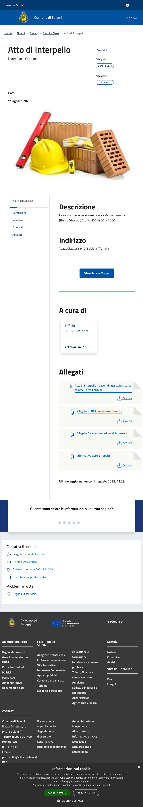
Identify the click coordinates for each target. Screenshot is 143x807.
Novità (21, 33)
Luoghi (111, 684)
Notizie (111, 652)
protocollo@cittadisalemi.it (19, 757)
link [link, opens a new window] (109, 785)
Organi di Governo (13, 652)
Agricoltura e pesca (84, 703)
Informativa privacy (84, 736)
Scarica (124, 398)
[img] (41, 200)
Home (8, 33)
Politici (6, 672)
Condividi (104, 50)
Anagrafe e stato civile (51, 655)
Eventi (111, 679)
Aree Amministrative (15, 657)
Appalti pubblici (47, 675)
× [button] (139, 767)
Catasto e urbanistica (50, 680)
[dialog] (71, 785)
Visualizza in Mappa (96, 273)
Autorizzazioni (81, 698)
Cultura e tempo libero (51, 660)
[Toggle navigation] (7, 17)
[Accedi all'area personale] (127, 5)
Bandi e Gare (51, 33)
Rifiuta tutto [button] (86, 792)
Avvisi (33, 33)
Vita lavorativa (46, 665)
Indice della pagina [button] (22, 201)
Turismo (42, 685)
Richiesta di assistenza (51, 746)
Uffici (5, 662)
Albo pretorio (80, 731)
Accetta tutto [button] (57, 792)
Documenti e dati (13, 688)
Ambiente (78, 682)
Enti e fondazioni (13, 667)
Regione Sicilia (14, 5)
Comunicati (114, 657)
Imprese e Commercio (51, 670)
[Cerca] (135, 17)
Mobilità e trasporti (49, 690)
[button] (71, 801)
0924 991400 (23, 736)
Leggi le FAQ (45, 741)
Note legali (79, 741)
